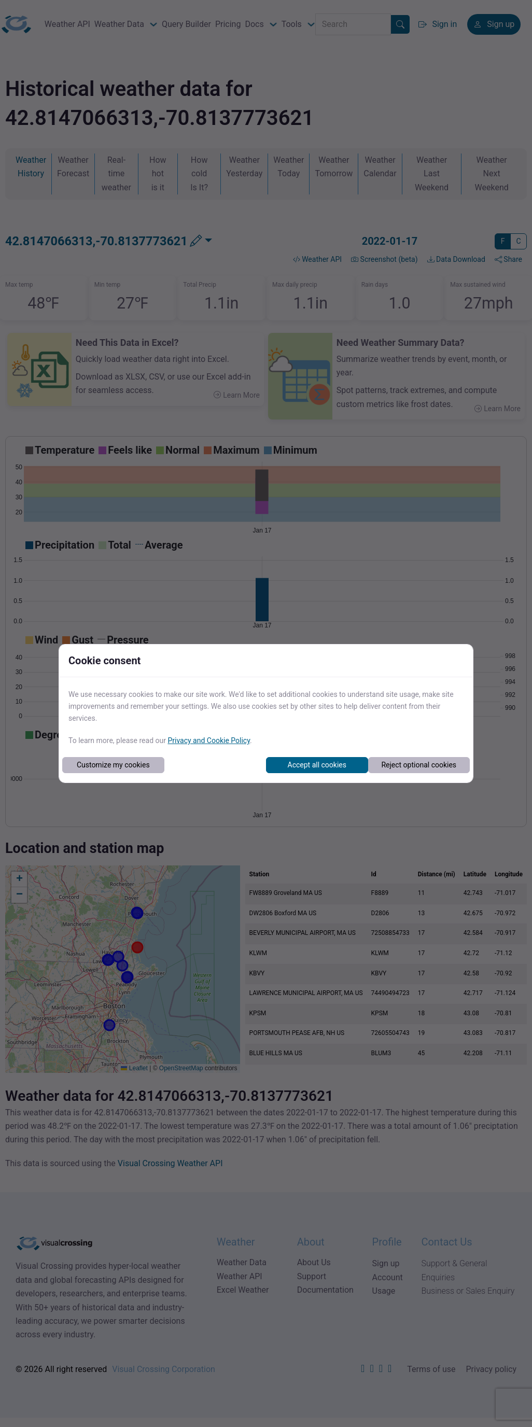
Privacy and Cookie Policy (208, 740)
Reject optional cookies (418, 765)
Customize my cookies (113, 765)
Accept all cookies (317, 765)
